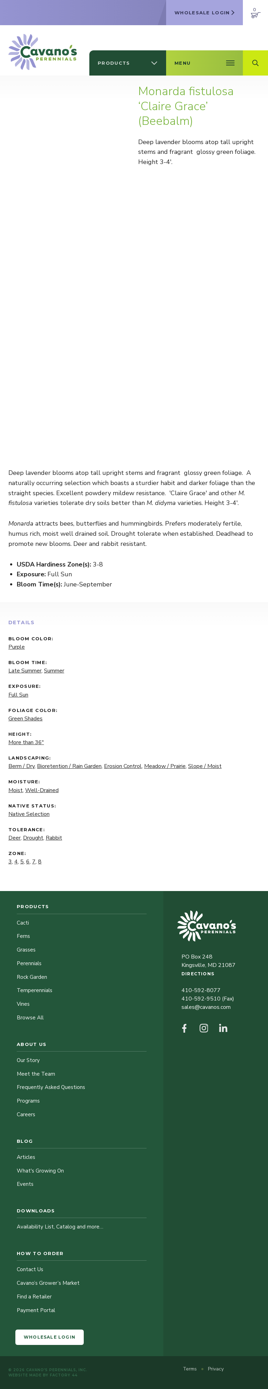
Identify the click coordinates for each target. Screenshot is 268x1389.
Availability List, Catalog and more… (60, 1226)
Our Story (28, 1060)
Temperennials (34, 990)
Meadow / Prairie (165, 766)
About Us (31, 1044)
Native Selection (29, 814)
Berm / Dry (21, 766)
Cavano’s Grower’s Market (48, 1283)
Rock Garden (32, 977)
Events (25, 1184)
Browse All (30, 1017)
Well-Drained (42, 790)
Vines (23, 1003)
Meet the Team (36, 1073)
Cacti (23, 922)
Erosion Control (123, 766)
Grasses (26, 949)
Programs (28, 1100)
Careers (26, 1114)
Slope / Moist (205, 766)
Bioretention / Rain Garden (69, 766)
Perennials (29, 963)
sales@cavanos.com (206, 1007)
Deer (14, 838)
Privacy (216, 1369)
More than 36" (26, 742)
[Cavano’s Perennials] (42, 52)
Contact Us (30, 1269)
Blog (25, 1141)
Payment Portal (36, 1310)
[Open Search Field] (255, 63)
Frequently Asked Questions (51, 1087)
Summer (54, 671)
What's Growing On (40, 1170)
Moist (15, 790)
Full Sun (18, 695)
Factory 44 (63, 1375)
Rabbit (54, 838)
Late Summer (25, 671)
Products (33, 906)
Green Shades (25, 718)
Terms (190, 1369)
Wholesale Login (49, 1337)
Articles (26, 1157)
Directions (197, 973)
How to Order (40, 1253)
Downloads (36, 1210)
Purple (16, 647)
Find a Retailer (34, 1296)
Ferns (23, 936)
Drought (33, 838)
